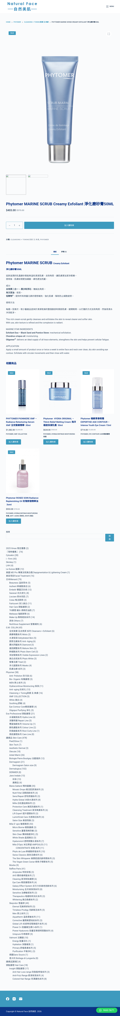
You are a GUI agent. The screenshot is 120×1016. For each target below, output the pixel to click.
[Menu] (110, 6)
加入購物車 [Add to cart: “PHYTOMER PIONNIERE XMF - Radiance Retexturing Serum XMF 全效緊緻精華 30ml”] (13, 442)
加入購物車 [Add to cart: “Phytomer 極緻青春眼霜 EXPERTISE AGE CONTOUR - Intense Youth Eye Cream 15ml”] (88, 442)
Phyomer (44, 240)
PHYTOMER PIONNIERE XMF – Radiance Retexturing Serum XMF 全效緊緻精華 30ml (21, 421)
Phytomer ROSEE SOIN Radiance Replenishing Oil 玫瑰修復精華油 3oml (22, 501)
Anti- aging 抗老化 (17, 516)
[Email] (20, 998)
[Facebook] (7, 998)
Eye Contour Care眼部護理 (99, 434)
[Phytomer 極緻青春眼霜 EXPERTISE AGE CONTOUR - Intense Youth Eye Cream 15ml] (97, 391)
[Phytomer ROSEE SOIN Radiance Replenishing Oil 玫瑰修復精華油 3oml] (22, 470)
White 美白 (29, 516)
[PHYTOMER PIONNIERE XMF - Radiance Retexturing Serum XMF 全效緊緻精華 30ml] (22, 391)
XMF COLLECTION (20, 434)
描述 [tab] (54, 252)
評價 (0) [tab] (64, 252)
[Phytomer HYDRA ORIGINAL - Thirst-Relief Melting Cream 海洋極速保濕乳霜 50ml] (60, 391)
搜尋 (8, 532)
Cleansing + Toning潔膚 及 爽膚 (25, 240)
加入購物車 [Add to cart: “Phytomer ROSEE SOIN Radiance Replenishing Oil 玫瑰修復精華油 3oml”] (13, 521)
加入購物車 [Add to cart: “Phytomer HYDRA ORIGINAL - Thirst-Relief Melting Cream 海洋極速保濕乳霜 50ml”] (51, 442)
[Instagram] (14, 998)
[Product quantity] (14, 225)
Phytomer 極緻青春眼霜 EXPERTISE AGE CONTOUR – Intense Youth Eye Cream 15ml (96, 421)
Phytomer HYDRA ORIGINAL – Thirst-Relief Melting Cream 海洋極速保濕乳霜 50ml (59, 421)
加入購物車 (69, 225)
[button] (106, 1010)
